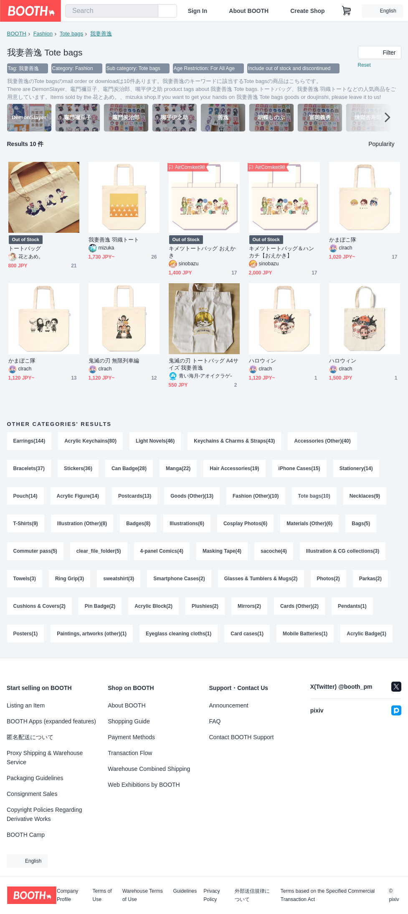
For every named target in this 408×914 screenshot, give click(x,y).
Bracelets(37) (29, 468)
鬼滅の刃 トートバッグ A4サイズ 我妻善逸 (203, 364)
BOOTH (16, 33)
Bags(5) (361, 523)
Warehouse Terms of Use (142, 895)
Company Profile (67, 895)
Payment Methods (131, 737)
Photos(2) (328, 579)
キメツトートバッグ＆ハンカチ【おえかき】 (281, 252)
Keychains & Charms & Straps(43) (234, 441)
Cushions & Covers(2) (39, 606)
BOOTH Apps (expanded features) (51, 721)
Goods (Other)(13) (191, 496)
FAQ (215, 721)
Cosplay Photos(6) (245, 523)
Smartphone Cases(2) (179, 579)
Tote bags (71, 33)
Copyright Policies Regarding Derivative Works (44, 814)
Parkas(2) (370, 579)
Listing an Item (26, 705)
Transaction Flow (130, 753)
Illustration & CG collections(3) (342, 551)
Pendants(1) (352, 606)
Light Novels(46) (155, 441)
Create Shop (307, 11)
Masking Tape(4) (222, 551)
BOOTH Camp (26, 834)
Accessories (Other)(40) (322, 441)
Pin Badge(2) (100, 606)
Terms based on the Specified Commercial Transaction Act (328, 895)
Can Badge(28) (129, 468)
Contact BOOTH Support (241, 737)
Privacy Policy (211, 895)
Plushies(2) (205, 606)
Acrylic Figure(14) (78, 496)
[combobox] (111, 11)
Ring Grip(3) (69, 579)
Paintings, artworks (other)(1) (92, 634)
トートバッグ (24, 248)
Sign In (198, 11)
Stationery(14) (356, 468)
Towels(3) (24, 579)
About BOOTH (249, 11)
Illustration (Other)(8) (82, 523)
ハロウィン (262, 361)
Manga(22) (178, 468)
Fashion (43, 33)
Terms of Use (102, 895)
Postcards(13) (134, 496)
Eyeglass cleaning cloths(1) (178, 634)
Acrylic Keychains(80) (90, 441)
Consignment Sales (32, 794)
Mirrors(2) (249, 606)
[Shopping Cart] (346, 11)
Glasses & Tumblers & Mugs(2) (261, 579)
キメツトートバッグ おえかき (202, 252)
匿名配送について (30, 737)
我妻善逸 (101, 33)
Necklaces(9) (365, 496)
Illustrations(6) (187, 523)
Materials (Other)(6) (309, 523)
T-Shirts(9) (25, 523)
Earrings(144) (29, 441)
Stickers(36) (78, 468)
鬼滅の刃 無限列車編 (114, 361)
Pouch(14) (25, 496)
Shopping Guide (129, 721)
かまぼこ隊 (342, 240)
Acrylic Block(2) (153, 606)
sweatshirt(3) (118, 579)
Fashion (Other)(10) (256, 496)
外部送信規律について (252, 895)
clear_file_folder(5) (98, 551)
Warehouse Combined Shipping (149, 768)
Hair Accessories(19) (234, 468)
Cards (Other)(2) (299, 606)
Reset (364, 65)
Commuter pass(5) (35, 551)
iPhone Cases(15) (299, 468)
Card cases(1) (247, 634)
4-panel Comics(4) (161, 551)
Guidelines (185, 891)
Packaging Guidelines (35, 778)
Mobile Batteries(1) (305, 634)
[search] (150, 11)
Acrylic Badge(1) (366, 634)
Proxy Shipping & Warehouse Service (45, 757)
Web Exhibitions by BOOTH (144, 784)
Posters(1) (25, 634)
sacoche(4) (274, 551)
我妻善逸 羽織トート (114, 240)
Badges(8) (138, 523)
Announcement (228, 705)
